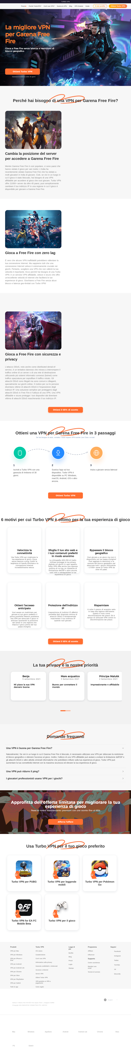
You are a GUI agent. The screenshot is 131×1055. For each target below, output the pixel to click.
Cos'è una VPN (41, 958)
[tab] (65, 748)
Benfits (71, 953)
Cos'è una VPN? (49, 6)
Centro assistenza (94, 962)
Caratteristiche (40, 955)
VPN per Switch (15, 983)
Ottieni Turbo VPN (118, 6)
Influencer (91, 955)
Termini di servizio (94, 972)
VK (113, 969)
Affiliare (90, 951)
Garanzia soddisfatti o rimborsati (47, 966)
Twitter (114, 960)
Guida (87, 6)
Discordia (115, 974)
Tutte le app (14, 987)
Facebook (115, 951)
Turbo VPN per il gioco (62, 920)
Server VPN (39, 974)
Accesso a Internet (42, 970)
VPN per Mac (14, 951)
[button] (65, 748)
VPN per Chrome (15, 971)
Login (70, 964)
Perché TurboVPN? (35, 6)
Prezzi (23, 6)
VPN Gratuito (79, 6)
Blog (70, 6)
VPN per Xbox (15, 975)
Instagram (115, 956)
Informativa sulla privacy (44, 962)
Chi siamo (39, 951)
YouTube (115, 965)
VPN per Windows (16, 955)
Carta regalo (40, 987)
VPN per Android (15, 964)
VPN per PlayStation (17, 979)
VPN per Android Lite (17, 968)
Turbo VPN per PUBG (24, 881)
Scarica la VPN (62, 6)
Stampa (71, 968)
